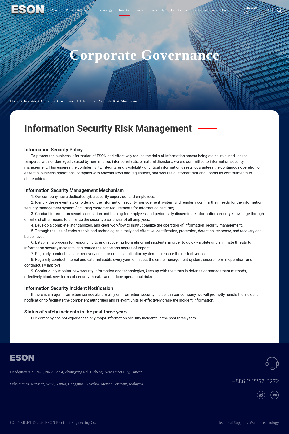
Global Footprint (204, 10)
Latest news (179, 10)
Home (15, 101)
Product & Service (78, 10)
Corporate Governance (58, 101)
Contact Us (229, 10)
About (55, 10)
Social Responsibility (150, 10)
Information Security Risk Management (110, 101)
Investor (124, 10)
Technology (105, 10)
